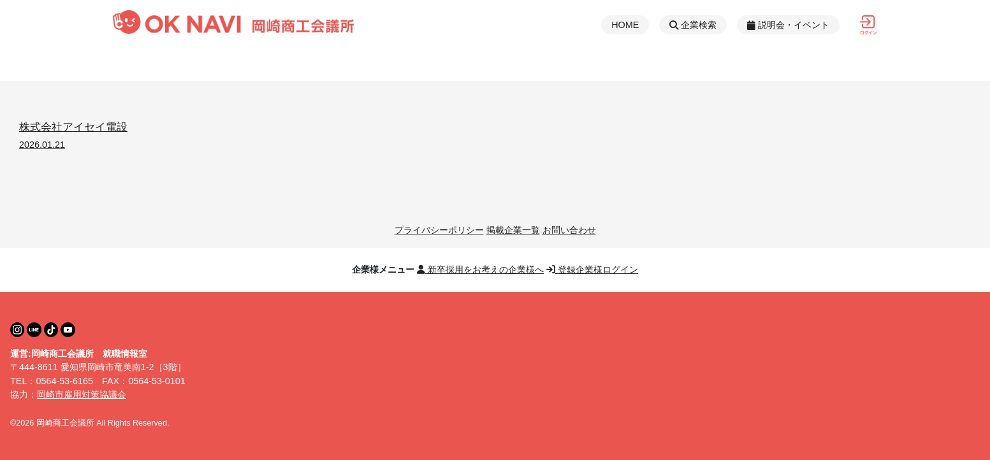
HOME (625, 25)
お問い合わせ (569, 230)
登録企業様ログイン (592, 269)
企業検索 (693, 25)
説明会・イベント (788, 25)
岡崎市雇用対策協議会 (81, 394)
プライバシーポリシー (439, 230)
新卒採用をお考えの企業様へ (480, 269)
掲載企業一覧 (513, 230)
